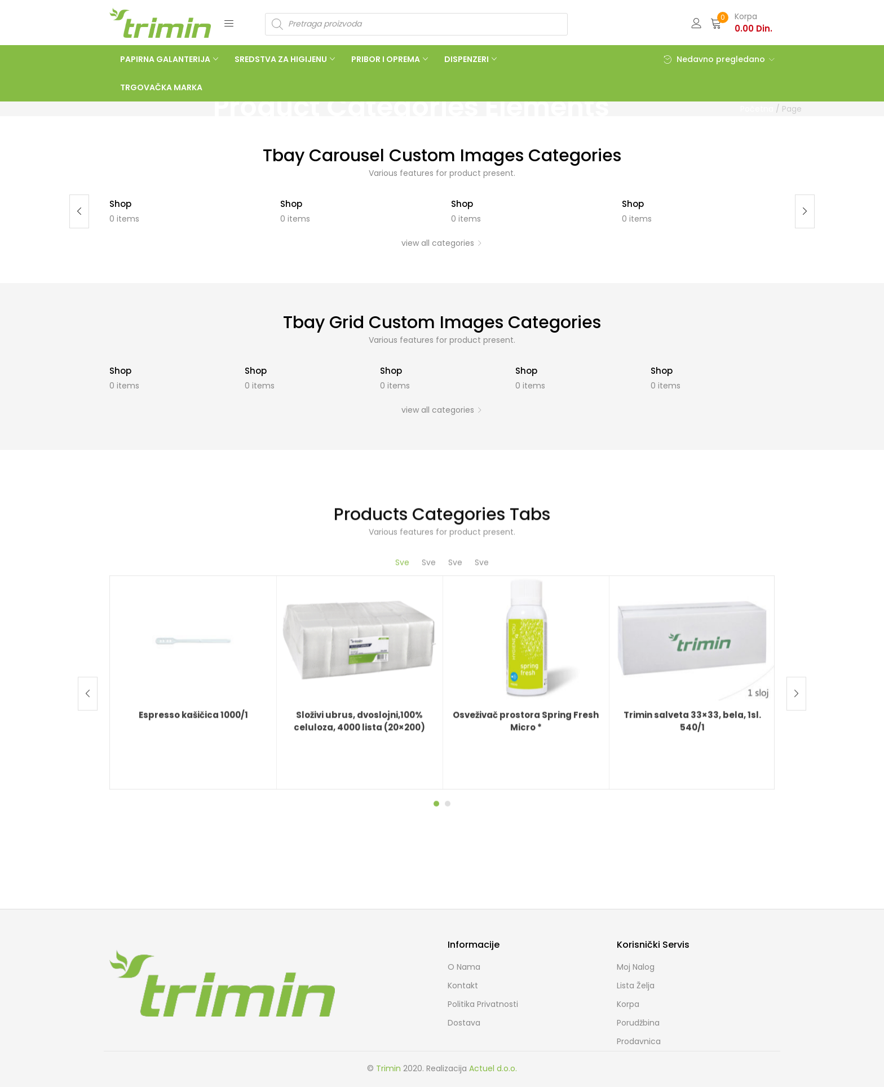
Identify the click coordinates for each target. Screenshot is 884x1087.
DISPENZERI (467, 59)
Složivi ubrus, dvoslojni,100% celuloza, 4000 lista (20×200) (359, 904)
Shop (120, 204)
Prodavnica (639, 1041)
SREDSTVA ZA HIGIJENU (282, 59)
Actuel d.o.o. (493, 1068)
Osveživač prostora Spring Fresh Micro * (526, 904)
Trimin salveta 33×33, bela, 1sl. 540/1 (692, 904)
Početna (757, 108)
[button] (741, 22)
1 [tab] (436, 986)
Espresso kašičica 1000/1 (193, 898)
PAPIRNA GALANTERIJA (166, 59)
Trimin (388, 1068)
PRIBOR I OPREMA (386, 59)
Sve (402, 744)
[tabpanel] (193, 864)
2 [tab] (447, 986)
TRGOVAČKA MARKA (161, 87)
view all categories (437, 243)
